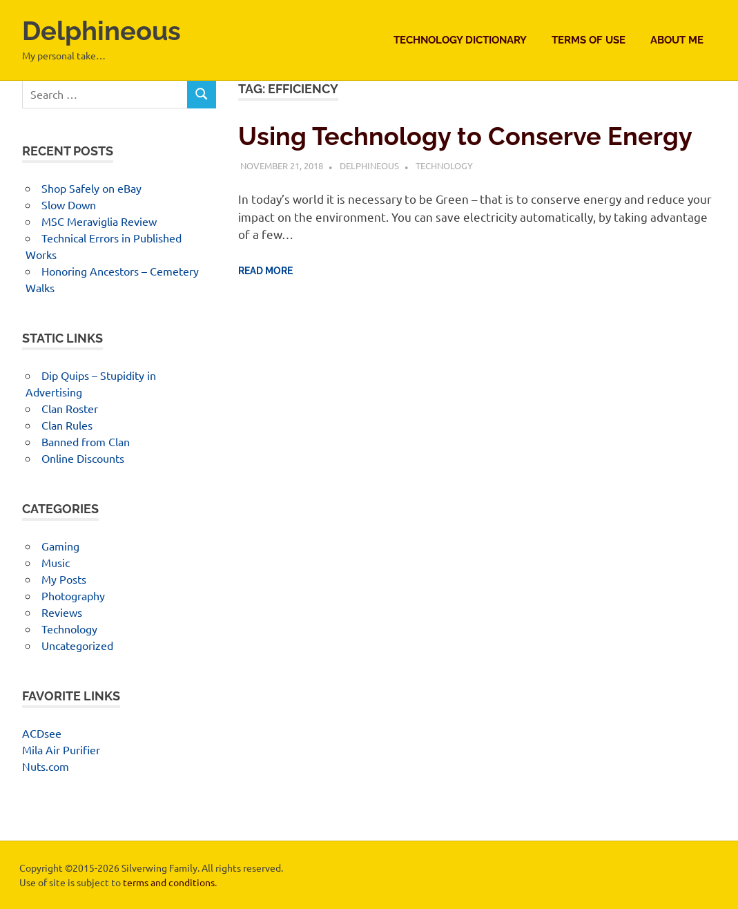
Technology (444, 165)
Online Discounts (82, 458)
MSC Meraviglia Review (99, 221)
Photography (73, 595)
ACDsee (41, 733)
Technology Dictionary (460, 40)
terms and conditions (169, 882)
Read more (265, 270)
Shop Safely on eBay (91, 188)
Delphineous (101, 30)
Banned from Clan (85, 441)
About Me (676, 40)
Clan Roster (69, 408)
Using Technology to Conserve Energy (465, 136)
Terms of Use (588, 40)
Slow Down (68, 204)
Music (55, 562)
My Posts (63, 579)
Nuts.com (45, 766)
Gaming (60, 546)
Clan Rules (67, 425)
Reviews (61, 612)
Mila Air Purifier (61, 749)
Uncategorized (77, 645)
